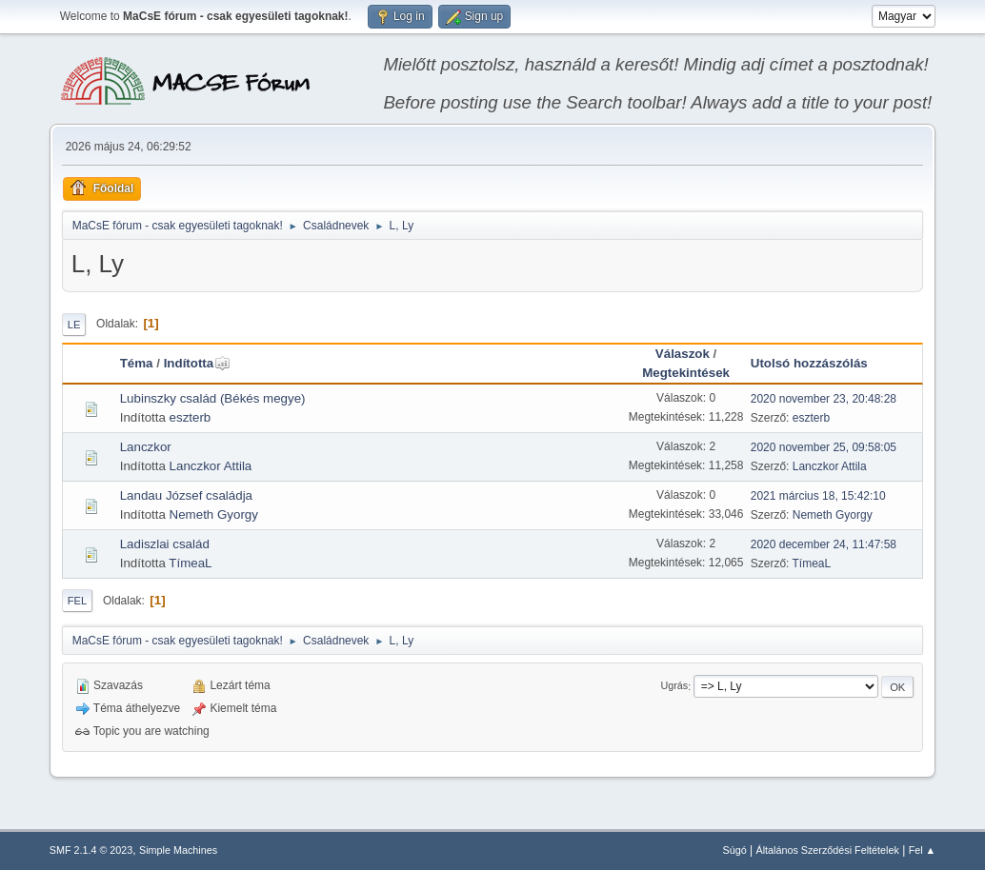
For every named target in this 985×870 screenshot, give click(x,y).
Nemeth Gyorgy (214, 514)
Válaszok (682, 353)
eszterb (190, 417)
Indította (197, 363)
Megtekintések (686, 373)
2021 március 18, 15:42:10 (818, 496)
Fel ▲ (922, 850)
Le (74, 324)
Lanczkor (145, 447)
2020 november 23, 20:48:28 (823, 398)
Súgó (734, 850)
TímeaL (190, 563)
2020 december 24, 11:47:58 (823, 544)
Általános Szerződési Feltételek (826, 850)
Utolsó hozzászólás (809, 363)
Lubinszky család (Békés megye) (213, 398)
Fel (78, 600)
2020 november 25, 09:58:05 (823, 447)
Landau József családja (186, 495)
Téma (136, 363)
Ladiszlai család (165, 544)
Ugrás (674, 686)
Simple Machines (178, 850)
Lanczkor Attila (211, 466)
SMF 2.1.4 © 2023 (91, 850)
